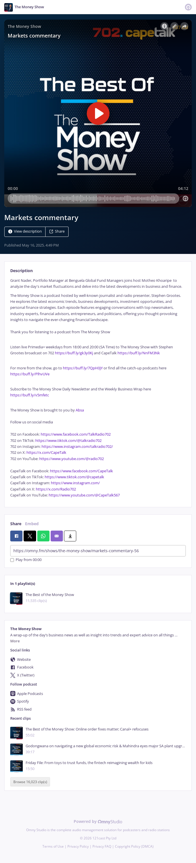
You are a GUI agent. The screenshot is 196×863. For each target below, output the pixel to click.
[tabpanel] (98, 388)
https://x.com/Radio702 (56, 489)
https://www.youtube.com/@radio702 (71, 458)
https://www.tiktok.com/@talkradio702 (68, 440)
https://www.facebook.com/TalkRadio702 (76, 434)
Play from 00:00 (26, 560)
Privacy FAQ (101, 846)
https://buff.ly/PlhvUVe (29, 374)
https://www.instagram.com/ (75, 483)
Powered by (98, 821)
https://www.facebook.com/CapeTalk (81, 471)
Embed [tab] (32, 523)
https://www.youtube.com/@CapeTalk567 (84, 495)
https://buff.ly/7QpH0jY (83, 368)
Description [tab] (21, 270)
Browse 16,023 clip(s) (30, 781)
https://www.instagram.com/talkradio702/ (77, 446)
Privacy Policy (78, 846)
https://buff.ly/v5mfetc (29, 395)
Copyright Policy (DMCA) (134, 846)
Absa (80, 410)
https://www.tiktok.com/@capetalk (74, 477)
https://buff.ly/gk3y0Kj (74, 353)
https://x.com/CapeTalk (46, 452)
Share (57, 231)
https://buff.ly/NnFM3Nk (138, 353)
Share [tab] (15, 523)
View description (25, 231)
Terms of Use (53, 846)
